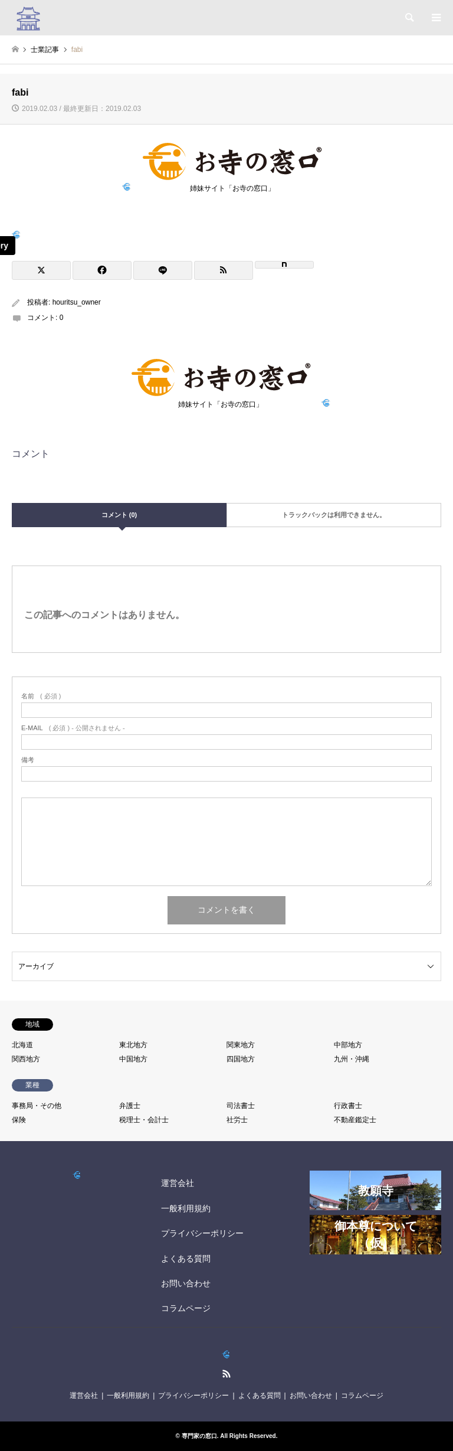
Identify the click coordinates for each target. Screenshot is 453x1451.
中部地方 (348, 1045)
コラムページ (186, 1308)
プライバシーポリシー (202, 1233)
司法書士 (240, 1106)
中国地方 (133, 1059)
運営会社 (177, 1183)
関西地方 (26, 1059)
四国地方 (240, 1059)
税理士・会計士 (144, 1120)
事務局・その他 (36, 1106)
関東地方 (240, 1045)
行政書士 (348, 1106)
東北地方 (133, 1045)
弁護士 (129, 1106)
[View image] (16, 235)
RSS (226, 1374)
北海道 (22, 1045)
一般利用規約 (186, 1208)
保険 (19, 1120)
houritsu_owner (76, 302)
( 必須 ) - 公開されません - (73, 728)
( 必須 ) (41, 696)
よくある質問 (186, 1258)
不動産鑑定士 (355, 1120)
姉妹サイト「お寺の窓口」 (232, 184)
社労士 (237, 1120)
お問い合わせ (186, 1283)
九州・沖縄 (351, 1059)
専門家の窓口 (199, 1436)
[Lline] (162, 270)
